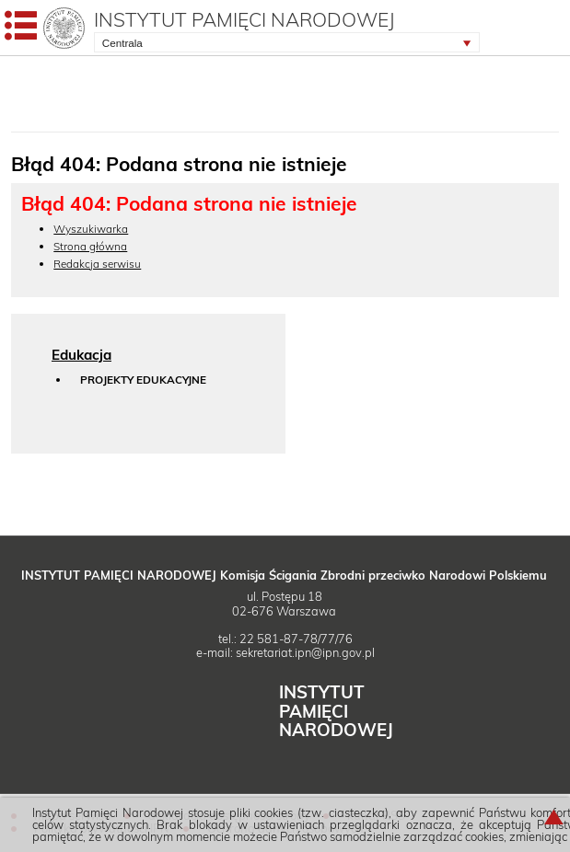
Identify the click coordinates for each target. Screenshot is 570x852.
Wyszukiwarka (90, 229)
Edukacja (81, 354)
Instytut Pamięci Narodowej (244, 19)
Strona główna (90, 246)
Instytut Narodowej (336, 711)
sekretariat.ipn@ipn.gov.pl (305, 652)
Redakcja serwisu (97, 264)
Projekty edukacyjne (143, 380)
